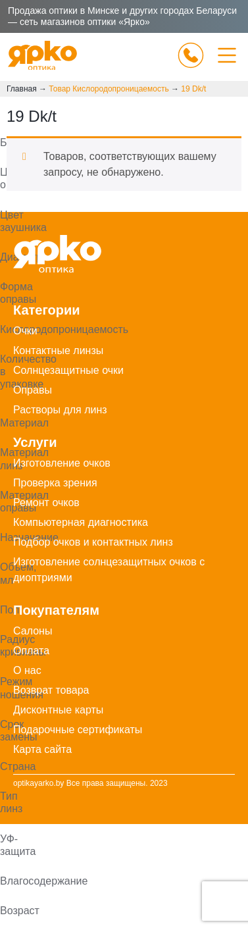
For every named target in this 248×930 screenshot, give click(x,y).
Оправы (32, 390)
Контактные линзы (58, 350)
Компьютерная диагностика (80, 522)
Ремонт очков (46, 502)
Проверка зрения (55, 482)
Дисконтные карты (58, 709)
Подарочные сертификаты (77, 729)
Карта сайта (42, 749)
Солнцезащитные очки (68, 370)
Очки (25, 330)
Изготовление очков (62, 463)
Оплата (31, 650)
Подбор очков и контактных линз (93, 542)
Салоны (32, 630)
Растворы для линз (60, 409)
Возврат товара (51, 690)
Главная (22, 88)
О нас (27, 670)
